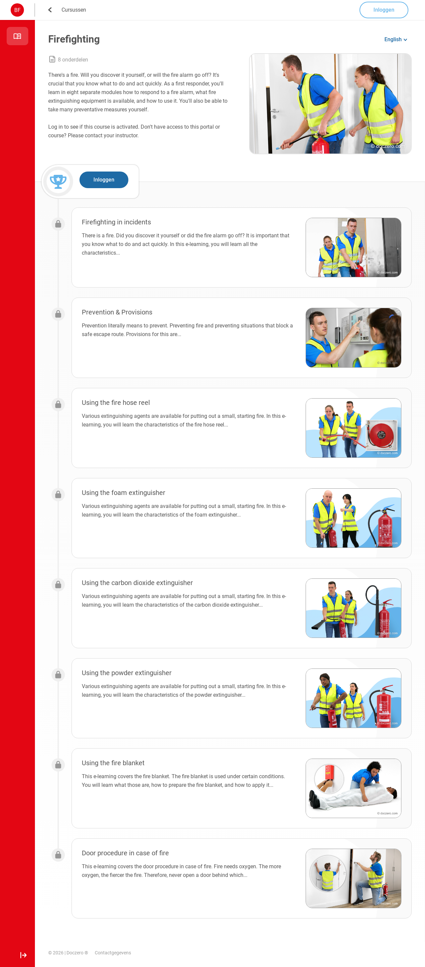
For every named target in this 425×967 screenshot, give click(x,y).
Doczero (75, 952)
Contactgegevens (113, 952)
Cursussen (74, 10)
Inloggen (383, 10)
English (393, 39)
